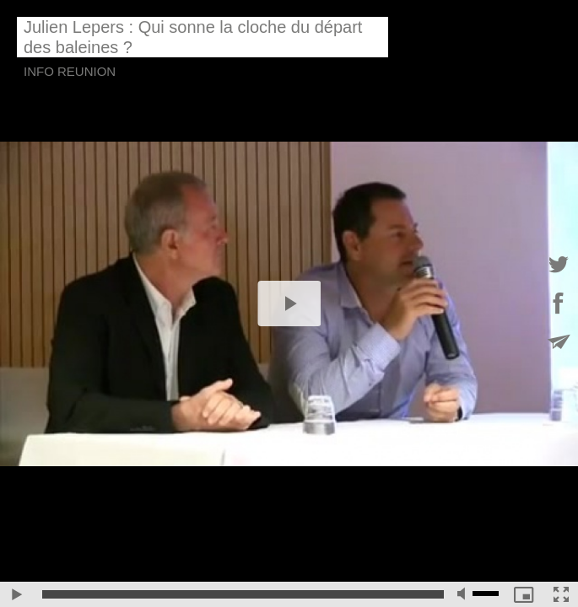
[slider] (243, 594)
